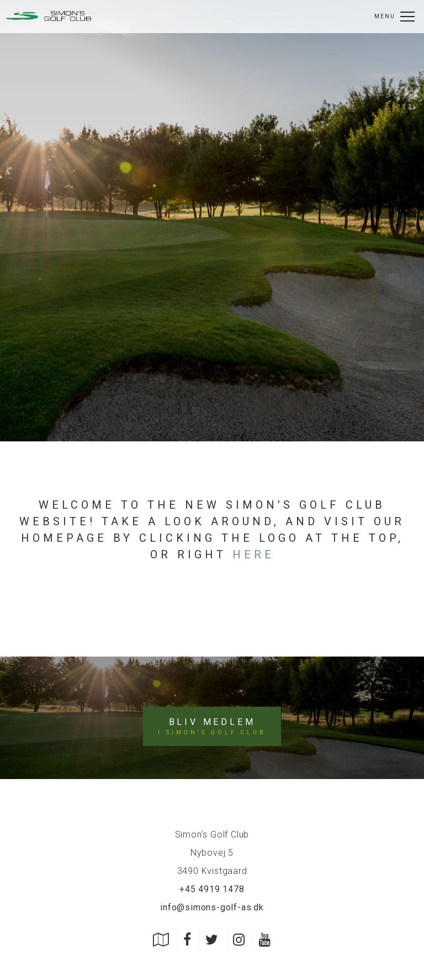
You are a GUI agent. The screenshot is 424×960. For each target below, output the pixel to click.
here (253, 554)
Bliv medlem (212, 727)
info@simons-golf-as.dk (212, 907)
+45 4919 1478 (211, 889)
